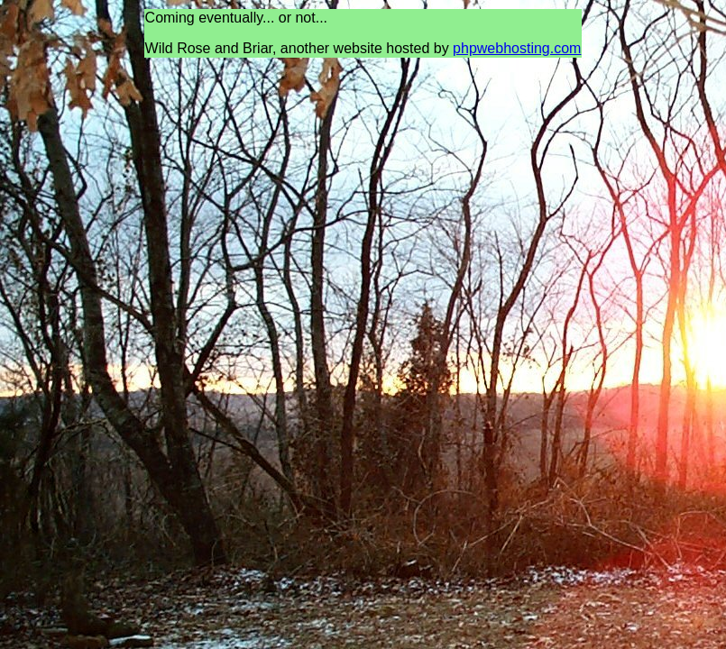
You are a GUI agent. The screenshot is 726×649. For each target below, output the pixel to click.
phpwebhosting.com (517, 48)
